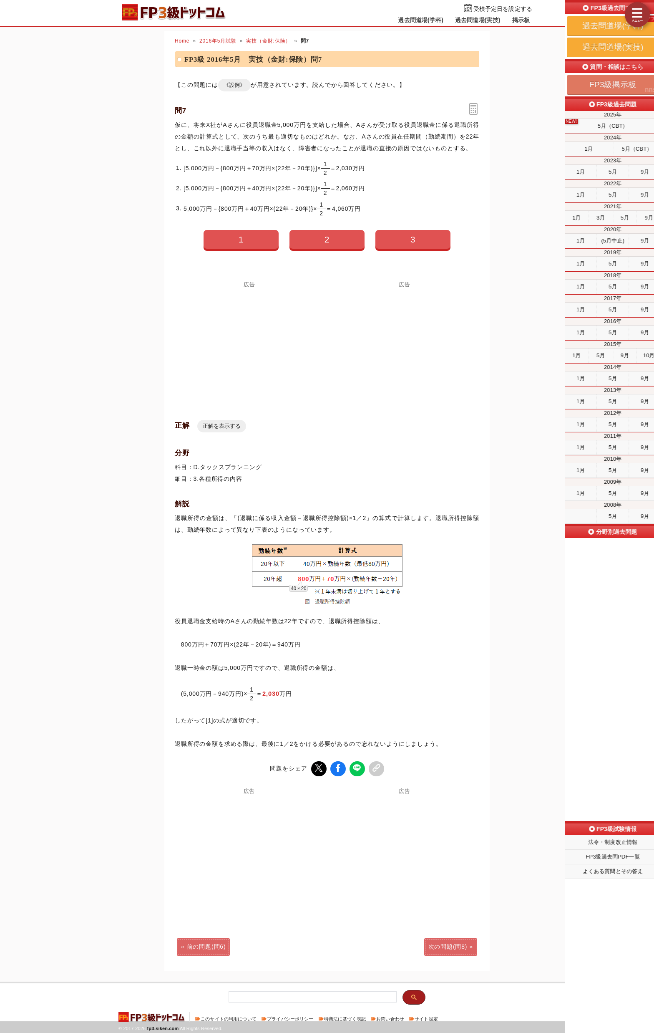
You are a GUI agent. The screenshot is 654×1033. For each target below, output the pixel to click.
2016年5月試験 (217, 41)
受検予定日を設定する (502, 9)
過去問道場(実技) (478, 20)
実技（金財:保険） (268, 41)
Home (182, 41)
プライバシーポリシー (290, 1017)
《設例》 (234, 85)
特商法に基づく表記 (345, 1017)
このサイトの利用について (229, 1017)
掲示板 (521, 20)
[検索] (312, 996)
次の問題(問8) (448, 945)
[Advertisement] (405, 346)
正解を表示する (222, 426)
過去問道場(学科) (420, 20)
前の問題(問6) (206, 945)
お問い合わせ (390, 1017)
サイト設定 (426, 1017)
